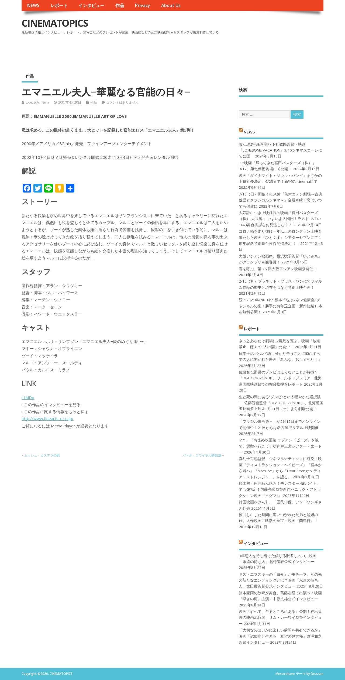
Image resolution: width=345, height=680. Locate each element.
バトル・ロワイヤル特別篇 (201, 455)
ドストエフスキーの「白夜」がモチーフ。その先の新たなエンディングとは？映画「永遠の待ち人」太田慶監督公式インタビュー (280, 580)
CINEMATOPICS (55, 23)
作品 (119, 5)
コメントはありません (122, 102)
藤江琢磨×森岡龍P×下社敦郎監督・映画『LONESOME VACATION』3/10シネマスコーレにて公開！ (280, 150)
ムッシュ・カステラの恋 (42, 455)
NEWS (33, 5)
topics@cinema (37, 102)
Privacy (142, 5)
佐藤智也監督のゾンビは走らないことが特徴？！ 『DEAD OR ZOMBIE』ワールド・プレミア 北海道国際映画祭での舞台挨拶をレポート (280, 378)
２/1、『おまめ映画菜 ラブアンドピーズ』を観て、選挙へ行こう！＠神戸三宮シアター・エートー (280, 446)
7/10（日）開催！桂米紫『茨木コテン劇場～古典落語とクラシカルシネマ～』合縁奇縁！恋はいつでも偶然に (280, 200)
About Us (171, 5)
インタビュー (91, 5)
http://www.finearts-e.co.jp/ (48, 418)
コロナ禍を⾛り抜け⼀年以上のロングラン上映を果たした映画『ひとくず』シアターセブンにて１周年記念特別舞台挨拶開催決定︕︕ (280, 237)
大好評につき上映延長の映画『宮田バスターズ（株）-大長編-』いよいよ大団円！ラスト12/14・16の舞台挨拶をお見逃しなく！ (281, 218)
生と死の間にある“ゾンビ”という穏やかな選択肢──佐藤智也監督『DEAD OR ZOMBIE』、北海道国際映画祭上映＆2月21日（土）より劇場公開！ (281, 402)
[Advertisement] (221, 51)
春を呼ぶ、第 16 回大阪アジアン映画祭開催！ (278, 268)
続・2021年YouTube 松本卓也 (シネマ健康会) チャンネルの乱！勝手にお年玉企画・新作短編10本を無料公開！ (280, 305)
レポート (59, 5)
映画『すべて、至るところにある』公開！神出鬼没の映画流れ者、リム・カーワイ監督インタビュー (280, 617)
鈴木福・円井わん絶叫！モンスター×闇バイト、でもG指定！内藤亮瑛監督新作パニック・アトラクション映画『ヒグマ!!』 (280, 489)
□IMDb (28, 397)
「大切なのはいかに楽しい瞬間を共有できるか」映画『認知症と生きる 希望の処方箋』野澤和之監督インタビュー (280, 636)
